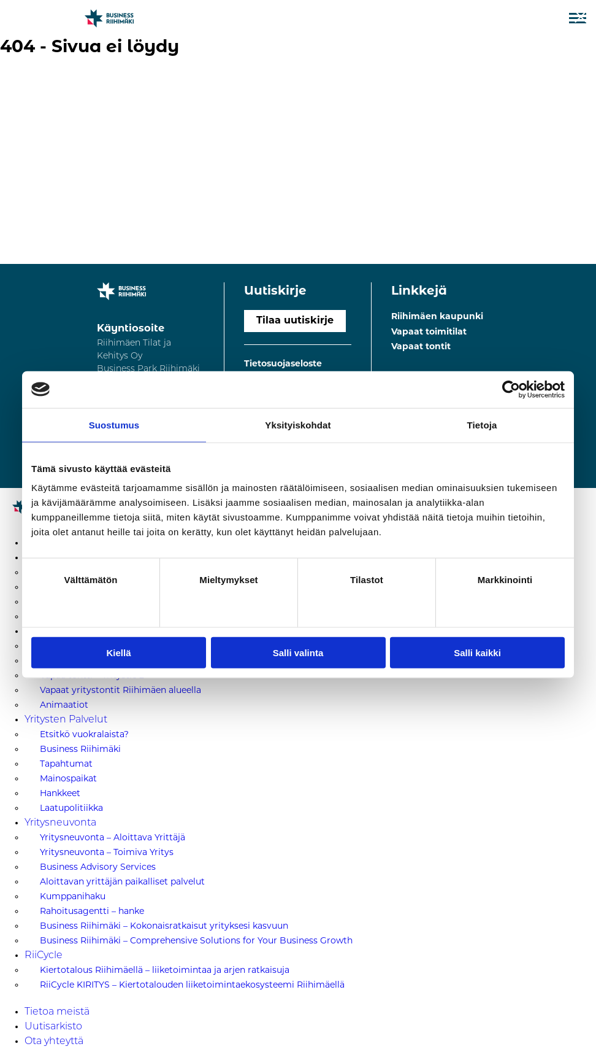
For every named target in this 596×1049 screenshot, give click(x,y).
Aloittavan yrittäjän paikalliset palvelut (122, 882)
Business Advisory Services (98, 867)
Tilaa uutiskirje (295, 321)
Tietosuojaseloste (283, 364)
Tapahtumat (66, 764)
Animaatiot (64, 705)
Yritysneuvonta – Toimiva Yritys (107, 852)
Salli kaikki (477, 653)
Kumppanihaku (72, 897)
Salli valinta (298, 653)
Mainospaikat (68, 779)
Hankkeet (60, 794)
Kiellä (118, 653)
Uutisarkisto (53, 1027)
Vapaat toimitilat (429, 332)
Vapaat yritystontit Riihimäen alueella (120, 690)
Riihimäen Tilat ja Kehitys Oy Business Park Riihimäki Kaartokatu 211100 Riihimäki (148, 369)
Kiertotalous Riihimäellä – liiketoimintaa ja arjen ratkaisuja (164, 970)
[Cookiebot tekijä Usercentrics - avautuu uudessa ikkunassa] (511, 389)
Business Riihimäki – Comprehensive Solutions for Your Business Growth (196, 941)
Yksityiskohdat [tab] (297, 424)
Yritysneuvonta (60, 823)
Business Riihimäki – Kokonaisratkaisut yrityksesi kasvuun (164, 926)
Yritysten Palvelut (66, 720)
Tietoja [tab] (482, 424)
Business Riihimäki (80, 749)
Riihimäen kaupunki (437, 317)
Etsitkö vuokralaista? (84, 735)
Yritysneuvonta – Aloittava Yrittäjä (112, 838)
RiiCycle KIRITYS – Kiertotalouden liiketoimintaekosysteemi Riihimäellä (192, 985)
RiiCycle (44, 956)
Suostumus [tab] (114, 424)
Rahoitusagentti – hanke (92, 911)
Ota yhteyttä (54, 1042)
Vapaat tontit (421, 347)
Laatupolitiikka (71, 808)
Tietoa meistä (57, 1012)
